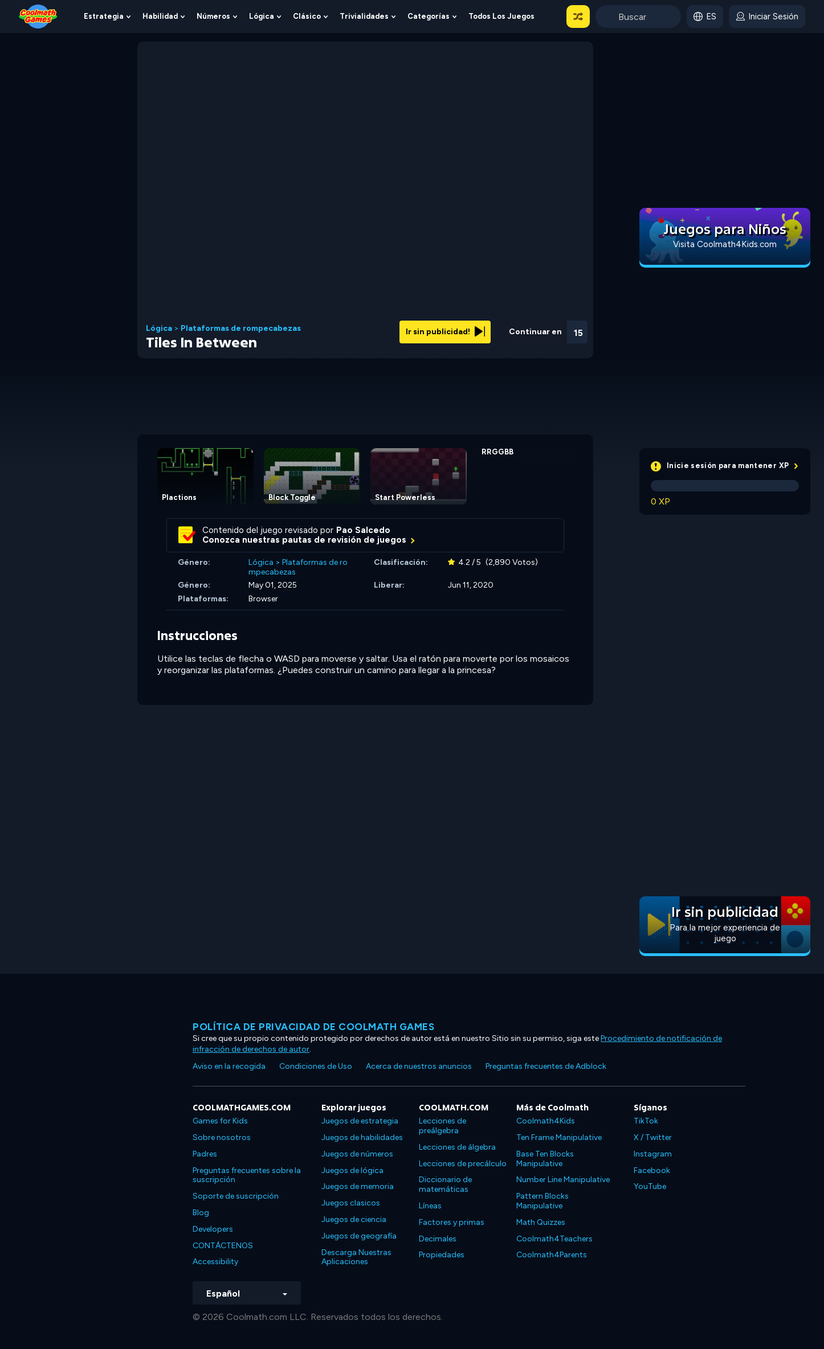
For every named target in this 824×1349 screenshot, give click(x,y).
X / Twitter (653, 1137)
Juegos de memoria (357, 1186)
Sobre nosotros (222, 1137)
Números (213, 16)
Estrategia (104, 16)
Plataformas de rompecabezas (241, 328)
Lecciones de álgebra (457, 1147)
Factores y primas (451, 1222)
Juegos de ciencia (353, 1219)
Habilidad (160, 16)
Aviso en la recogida (229, 1066)
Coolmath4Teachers (554, 1239)
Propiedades (441, 1255)
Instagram (653, 1154)
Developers (213, 1229)
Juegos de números (357, 1154)
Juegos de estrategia (359, 1121)
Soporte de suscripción (236, 1196)
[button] (578, 16)
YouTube (650, 1186)
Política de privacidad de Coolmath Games (313, 1026)
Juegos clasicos (350, 1203)
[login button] (767, 16)
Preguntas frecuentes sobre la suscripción (247, 1175)
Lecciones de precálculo (463, 1163)
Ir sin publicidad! (445, 331)
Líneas (430, 1206)
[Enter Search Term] (638, 16)
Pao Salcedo (363, 530)
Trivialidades (364, 16)
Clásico (307, 16)
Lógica (261, 16)
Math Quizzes (540, 1222)
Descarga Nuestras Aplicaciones (356, 1257)
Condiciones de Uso (315, 1066)
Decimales (437, 1239)
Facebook (652, 1170)
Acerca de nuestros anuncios (419, 1066)
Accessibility (215, 1261)
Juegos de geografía (359, 1236)
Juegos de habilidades (362, 1137)
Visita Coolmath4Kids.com (725, 244)
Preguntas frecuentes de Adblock (546, 1066)
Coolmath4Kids (545, 1121)
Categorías (428, 16)
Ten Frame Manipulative (559, 1137)
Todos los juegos (501, 16)
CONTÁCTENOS (223, 1245)
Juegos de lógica (352, 1170)
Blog (201, 1212)
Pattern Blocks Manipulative (542, 1201)
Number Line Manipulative (563, 1179)
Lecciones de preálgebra (442, 1125)
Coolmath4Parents (551, 1255)
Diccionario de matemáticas (445, 1184)
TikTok (646, 1121)
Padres (205, 1154)
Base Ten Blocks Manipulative (545, 1158)
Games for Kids (220, 1121)
